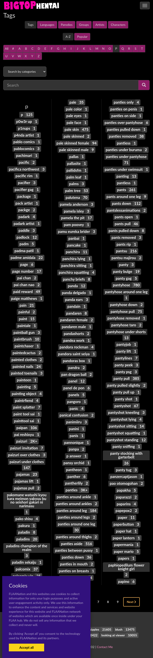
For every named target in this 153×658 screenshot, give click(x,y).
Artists (99, 25)
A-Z (68, 36)
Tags (31, 25)
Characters (118, 25)
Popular (82, 36)
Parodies (67, 25)
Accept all (26, 647)
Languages (47, 25)
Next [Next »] (131, 602)
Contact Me (105, 647)
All (6, 48)
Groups (84, 25)
